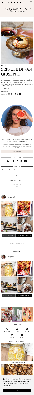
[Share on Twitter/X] (13, 94)
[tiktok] (17, 161)
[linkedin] (21, 161)
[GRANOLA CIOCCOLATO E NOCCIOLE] (17, 373)
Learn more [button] (7, 385)
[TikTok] (11, 2)
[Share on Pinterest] (16, 94)
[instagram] (8, 161)
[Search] (20, 2)
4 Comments (5, 91)
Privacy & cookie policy (17, 243)
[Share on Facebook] (11, 94)
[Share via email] (9, 94)
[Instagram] (5, 2)
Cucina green (17, 184)
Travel (17, 186)
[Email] (17, 2)
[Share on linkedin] (20, 94)
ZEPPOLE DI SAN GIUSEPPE (16, 72)
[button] (31, 2)
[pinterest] (13, 161)
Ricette (3, 65)
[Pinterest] (8, 2)
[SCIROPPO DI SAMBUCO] (17, 352)
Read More (17, 151)
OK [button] (17, 390)
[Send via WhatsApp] (18, 94)
